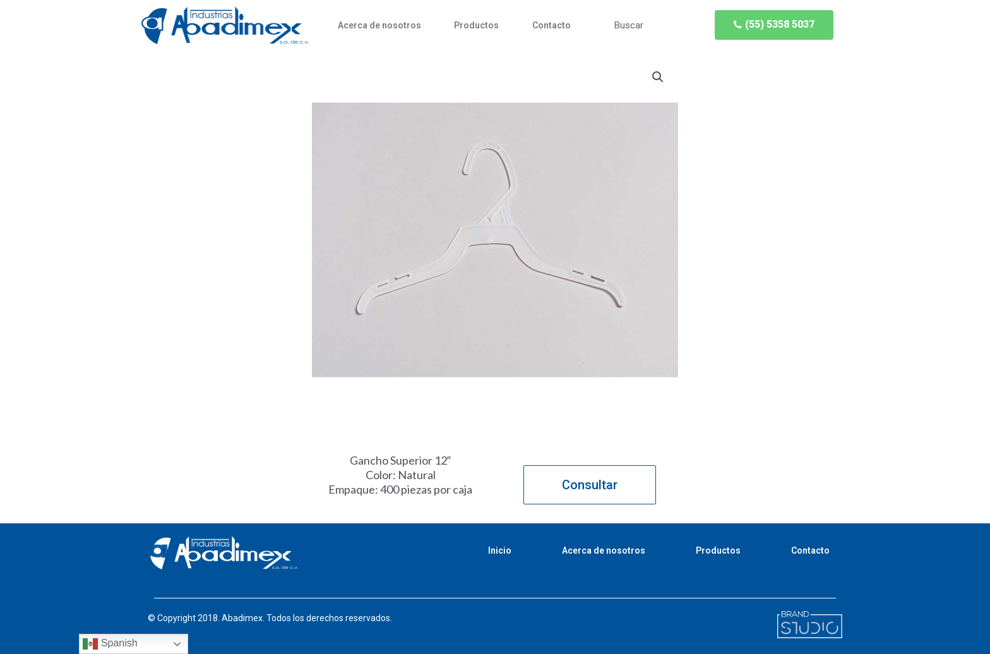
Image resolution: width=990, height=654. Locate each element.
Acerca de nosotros (379, 25)
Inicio (499, 550)
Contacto (551, 25)
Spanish (110, 643)
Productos (476, 25)
